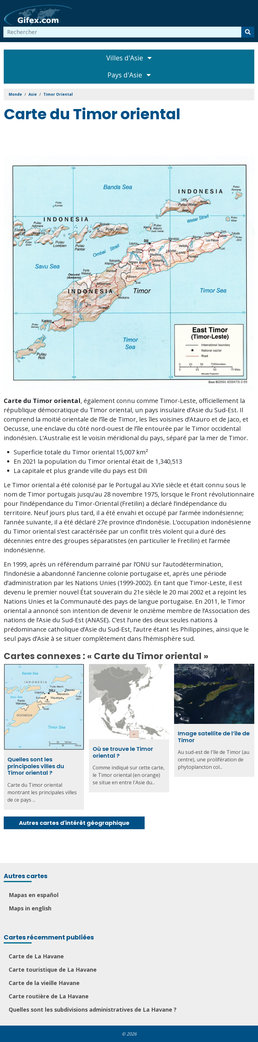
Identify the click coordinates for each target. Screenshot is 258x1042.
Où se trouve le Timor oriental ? (123, 752)
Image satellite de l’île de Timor (214, 736)
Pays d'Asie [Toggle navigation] (129, 74)
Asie (32, 94)
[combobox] (122, 32)
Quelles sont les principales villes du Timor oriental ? (35, 766)
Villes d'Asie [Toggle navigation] (129, 57)
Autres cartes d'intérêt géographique (74, 823)
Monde (15, 94)
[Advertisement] (116, 140)
